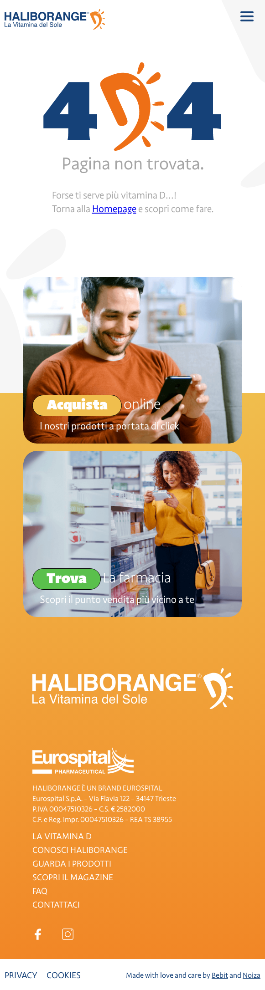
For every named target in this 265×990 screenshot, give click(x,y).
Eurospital (83, 760)
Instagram (67, 934)
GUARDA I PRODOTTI (71, 863)
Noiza (251, 975)
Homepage (114, 209)
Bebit (220, 975)
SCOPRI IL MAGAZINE (72, 877)
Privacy (21, 975)
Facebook (38, 934)
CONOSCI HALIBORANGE (80, 850)
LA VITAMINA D (62, 836)
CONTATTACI (56, 904)
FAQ (39, 891)
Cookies (64, 975)
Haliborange (55, 19)
